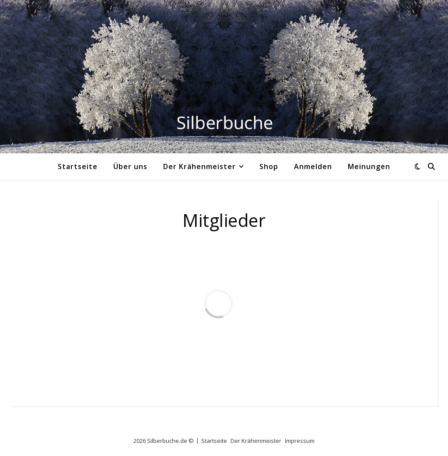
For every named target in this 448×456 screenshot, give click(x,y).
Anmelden (313, 166)
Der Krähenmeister (199, 166)
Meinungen (369, 166)
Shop (268, 166)
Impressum (300, 441)
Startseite (78, 166)
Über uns (130, 166)
